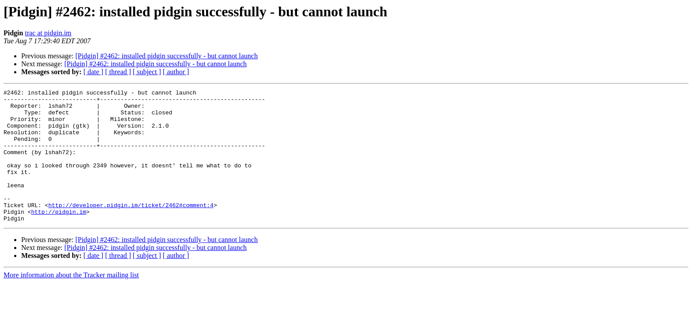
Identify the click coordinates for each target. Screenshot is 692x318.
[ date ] (93, 72)
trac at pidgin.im (48, 33)
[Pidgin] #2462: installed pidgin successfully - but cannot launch (166, 56)
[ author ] (176, 72)
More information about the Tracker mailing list (71, 301)
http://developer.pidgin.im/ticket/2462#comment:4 (130, 229)
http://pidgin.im (58, 237)
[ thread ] (118, 72)
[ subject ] (147, 72)
